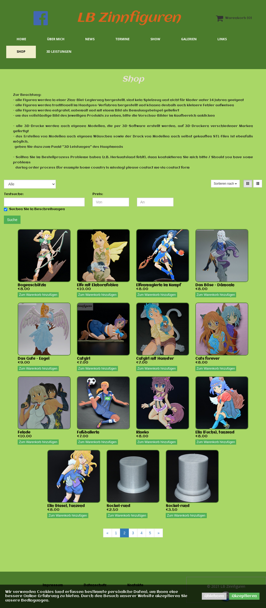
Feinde (24, 432)
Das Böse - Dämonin (214, 285)
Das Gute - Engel (33, 358)
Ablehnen (214, 596)
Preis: (97, 194)
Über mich (55, 39)
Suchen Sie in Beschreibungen (34, 209)
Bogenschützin (32, 285)
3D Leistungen (58, 51)
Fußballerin (88, 432)
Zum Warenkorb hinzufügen (38, 295)
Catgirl (83, 358)
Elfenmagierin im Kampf (158, 285)
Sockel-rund (118, 506)
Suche (12, 220)
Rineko (142, 432)
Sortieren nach (225, 183)
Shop (21, 51)
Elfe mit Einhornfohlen (97, 285)
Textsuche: (14, 194)
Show (155, 39)
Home (21, 39)
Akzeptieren (244, 596)
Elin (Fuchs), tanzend (214, 432)
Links (222, 39)
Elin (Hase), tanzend (66, 506)
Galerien (189, 39)
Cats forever (207, 358)
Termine (122, 39)
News (90, 39)
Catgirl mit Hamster (155, 358)
